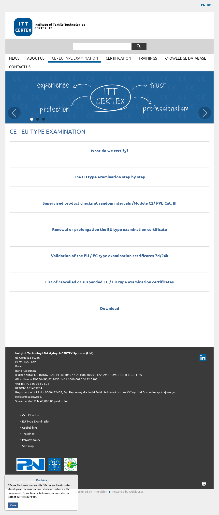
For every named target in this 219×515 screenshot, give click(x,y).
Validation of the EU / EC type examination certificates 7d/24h (109, 255)
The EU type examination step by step (109, 177)
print (202, 484)
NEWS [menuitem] (14, 58)
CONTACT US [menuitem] (19, 67)
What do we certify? (109, 150)
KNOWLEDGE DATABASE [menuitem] (185, 58)
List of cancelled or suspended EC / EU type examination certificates (109, 282)
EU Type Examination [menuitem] (36, 421)
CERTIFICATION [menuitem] (118, 58)
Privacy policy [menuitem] (31, 439)
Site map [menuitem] (28, 446)
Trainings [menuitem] (28, 433)
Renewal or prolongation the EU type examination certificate (109, 229)
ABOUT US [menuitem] (35, 58)
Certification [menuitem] (30, 415)
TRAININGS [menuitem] (148, 58)
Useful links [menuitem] (29, 427)
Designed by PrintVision (91, 491)
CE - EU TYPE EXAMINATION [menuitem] (75, 58)
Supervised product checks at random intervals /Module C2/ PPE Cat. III (109, 203)
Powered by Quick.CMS (127, 491)
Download (109, 308)
